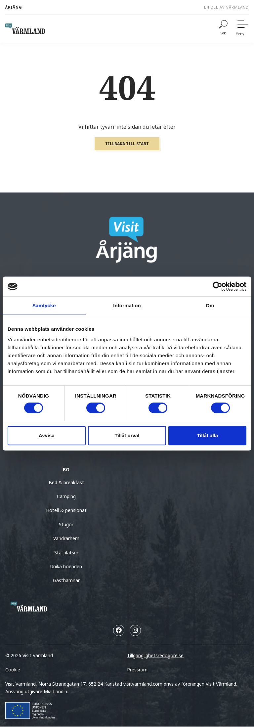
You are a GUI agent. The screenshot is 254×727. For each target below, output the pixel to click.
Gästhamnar (66, 580)
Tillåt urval (127, 435)
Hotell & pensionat (66, 510)
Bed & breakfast (66, 482)
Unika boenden (66, 566)
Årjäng (13, 7)
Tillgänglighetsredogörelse (155, 655)
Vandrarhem (66, 538)
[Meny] (242, 29)
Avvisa (47, 435)
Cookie (12, 669)
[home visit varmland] (25, 28)
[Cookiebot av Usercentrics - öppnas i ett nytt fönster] (217, 286)
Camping (66, 496)
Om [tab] (210, 305)
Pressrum (137, 669)
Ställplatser (66, 552)
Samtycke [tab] (44, 305)
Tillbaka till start (127, 144)
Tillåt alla (207, 435)
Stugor (66, 524)
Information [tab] (127, 305)
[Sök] (223, 29)
